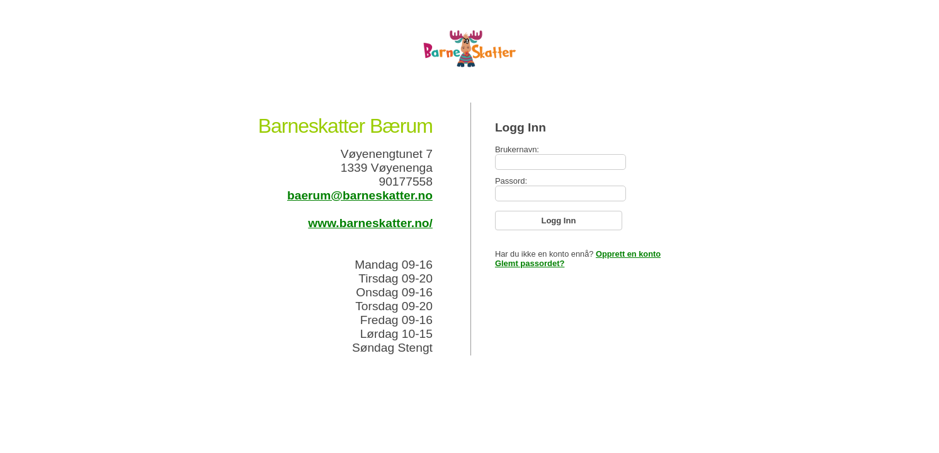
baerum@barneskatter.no (360, 195)
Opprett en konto (628, 254)
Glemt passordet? (530, 263)
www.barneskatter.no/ (370, 223)
